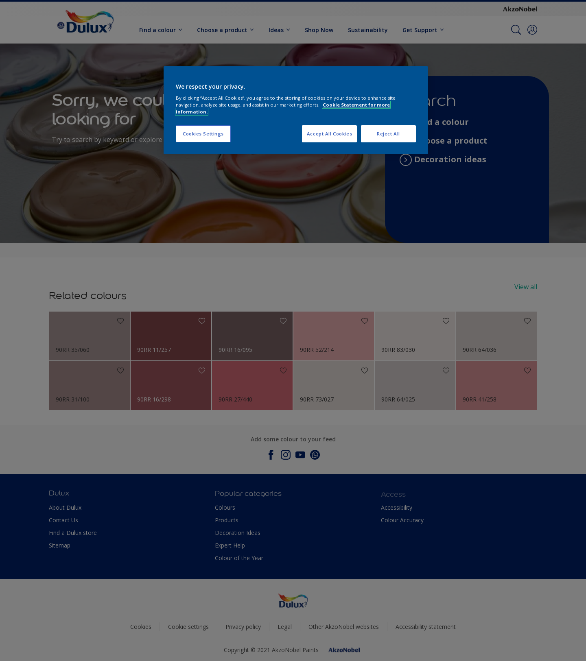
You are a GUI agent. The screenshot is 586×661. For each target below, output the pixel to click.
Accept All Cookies (329, 134)
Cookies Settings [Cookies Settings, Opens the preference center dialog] (203, 134)
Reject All (388, 134)
